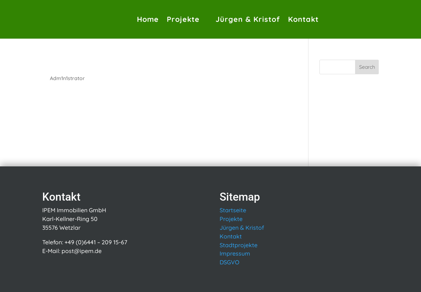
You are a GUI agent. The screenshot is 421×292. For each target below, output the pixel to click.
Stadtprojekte (238, 245)
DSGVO (229, 262)
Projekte (183, 19)
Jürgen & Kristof (248, 19)
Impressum (235, 253)
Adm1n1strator (67, 78)
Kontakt (303, 19)
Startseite (233, 210)
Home (148, 19)
